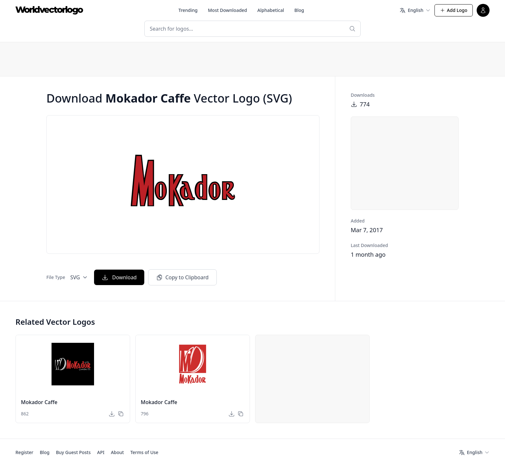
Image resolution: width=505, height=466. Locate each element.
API (100, 452)
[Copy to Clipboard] (121, 414)
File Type (55, 277)
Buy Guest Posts (73, 452)
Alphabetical (270, 10)
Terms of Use (144, 452)
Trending (188, 10)
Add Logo (453, 10)
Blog (299, 10)
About (117, 452)
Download (119, 277)
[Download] (112, 414)
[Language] (414, 10)
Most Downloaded (227, 10)
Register (24, 452)
